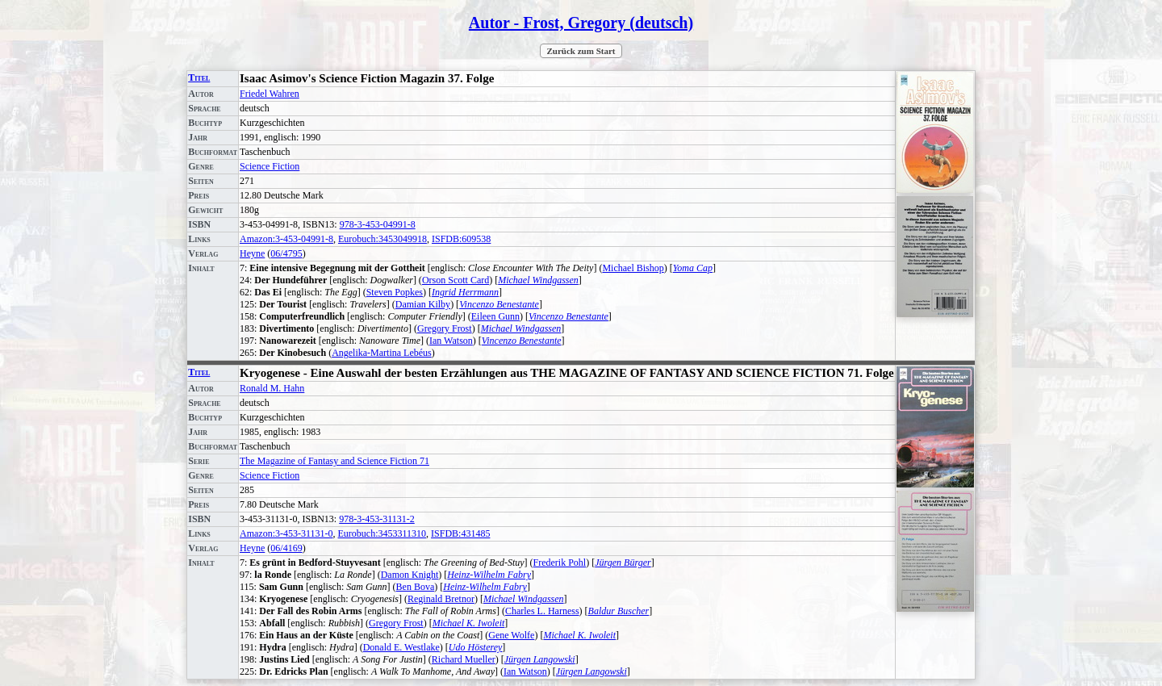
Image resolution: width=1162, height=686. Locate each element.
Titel (199, 77)
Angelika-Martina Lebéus (382, 352)
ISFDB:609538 (461, 239)
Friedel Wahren (269, 93)
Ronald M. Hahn (272, 388)
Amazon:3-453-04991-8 (286, 239)
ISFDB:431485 (460, 533)
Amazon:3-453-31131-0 (286, 533)
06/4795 (286, 253)
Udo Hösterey (476, 647)
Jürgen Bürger (622, 562)
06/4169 (286, 548)
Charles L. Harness (542, 611)
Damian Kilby (422, 304)
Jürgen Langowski (539, 659)
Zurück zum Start (581, 51)
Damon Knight (410, 574)
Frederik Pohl (560, 562)
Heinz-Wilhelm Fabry (489, 574)
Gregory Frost (444, 328)
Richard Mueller (463, 659)
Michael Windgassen (538, 280)
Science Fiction (269, 166)
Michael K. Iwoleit (469, 623)
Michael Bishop (632, 268)
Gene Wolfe (511, 635)
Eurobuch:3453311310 (382, 533)
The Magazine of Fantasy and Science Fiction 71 (334, 460)
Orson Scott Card (455, 280)
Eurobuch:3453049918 (382, 239)
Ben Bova (415, 586)
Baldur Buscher (619, 611)
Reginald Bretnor (441, 598)
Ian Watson (451, 340)
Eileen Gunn (495, 316)
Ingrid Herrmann (465, 292)
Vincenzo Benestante (499, 304)
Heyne (252, 253)
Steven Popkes (394, 292)
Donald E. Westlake (401, 647)
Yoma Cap (693, 268)
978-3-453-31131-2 (377, 519)
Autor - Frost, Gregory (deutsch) (581, 22)
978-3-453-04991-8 (378, 224)
